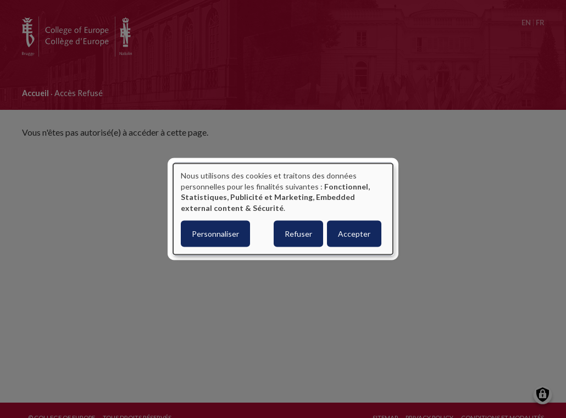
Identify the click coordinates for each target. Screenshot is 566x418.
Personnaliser (215, 233)
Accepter (354, 233)
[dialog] (283, 209)
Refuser (298, 233)
